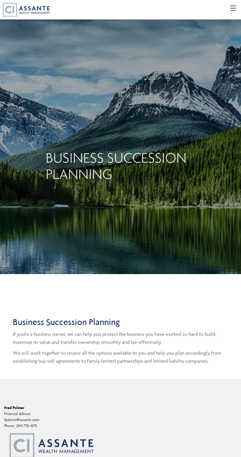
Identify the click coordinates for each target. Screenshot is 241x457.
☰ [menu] (233, 8)
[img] (120, 137)
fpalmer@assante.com (21, 419)
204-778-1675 (26, 425)
